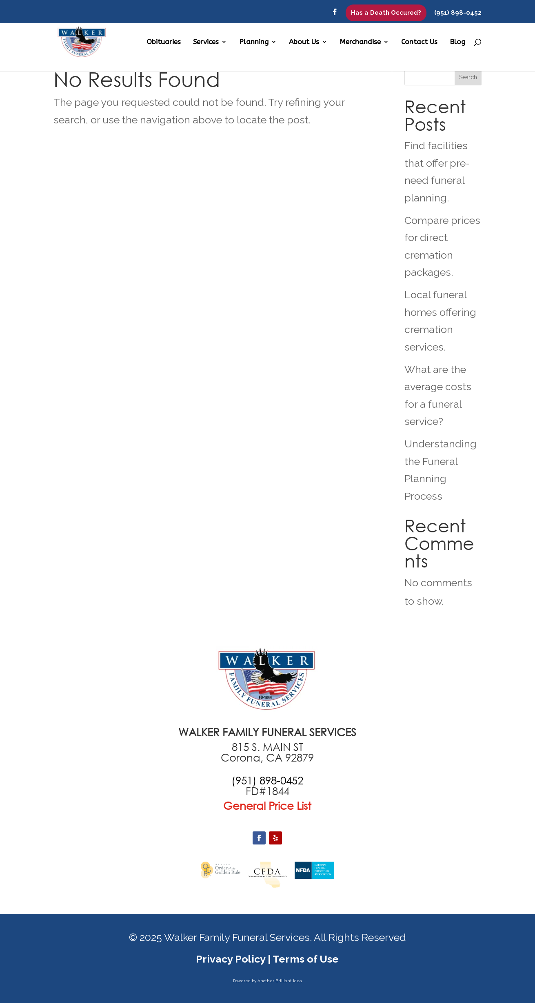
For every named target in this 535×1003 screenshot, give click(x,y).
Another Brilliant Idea (280, 980)
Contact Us (419, 42)
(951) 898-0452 (458, 13)
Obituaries (164, 42)
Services (206, 42)
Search (468, 77)
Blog (457, 42)
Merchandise (360, 42)
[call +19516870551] (267, 780)
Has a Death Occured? (386, 12)
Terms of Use (306, 959)
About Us (304, 42)
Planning (254, 42)
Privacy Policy (230, 959)
